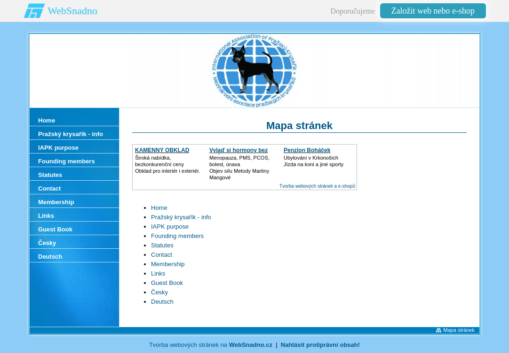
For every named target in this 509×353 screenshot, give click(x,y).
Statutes (162, 245)
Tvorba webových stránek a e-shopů (317, 186)
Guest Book (167, 282)
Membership (168, 264)
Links (158, 273)
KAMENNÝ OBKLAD (162, 150)
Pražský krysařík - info (181, 217)
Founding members (177, 235)
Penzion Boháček (307, 150)
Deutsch (162, 301)
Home (159, 207)
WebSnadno (72, 10)
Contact (161, 254)
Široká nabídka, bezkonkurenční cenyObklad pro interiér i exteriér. (167, 164)
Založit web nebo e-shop (433, 10)
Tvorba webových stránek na (210, 344)
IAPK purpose (170, 226)
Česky (159, 292)
